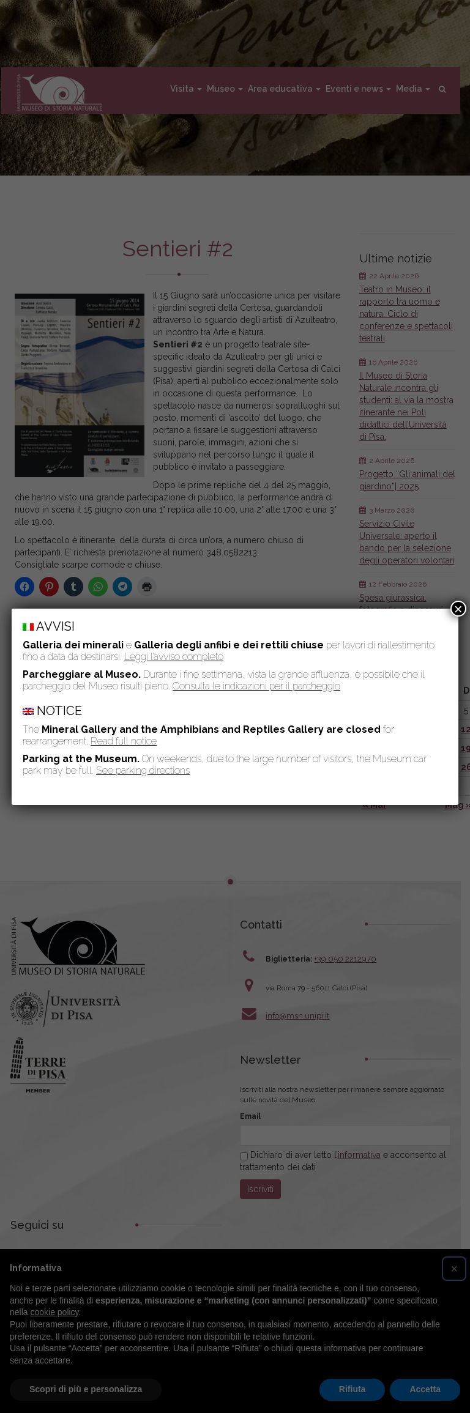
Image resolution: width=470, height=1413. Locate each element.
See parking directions (143, 770)
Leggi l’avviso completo (173, 656)
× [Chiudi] (458, 609)
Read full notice (124, 741)
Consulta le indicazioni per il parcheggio (256, 686)
